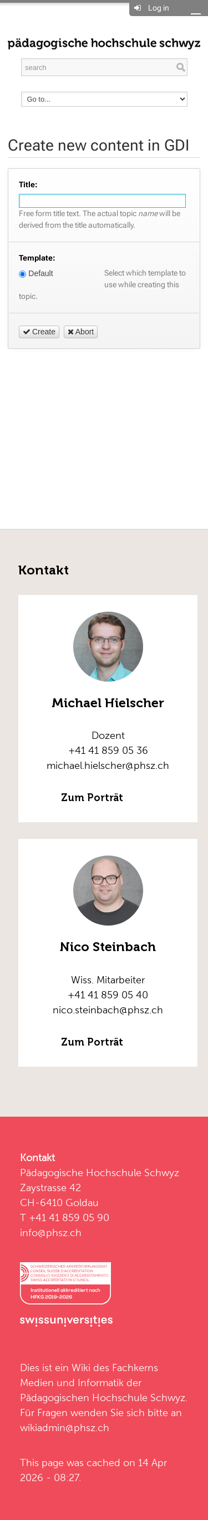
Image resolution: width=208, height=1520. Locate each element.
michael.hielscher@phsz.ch (108, 765)
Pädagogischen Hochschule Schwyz (102, 1397)
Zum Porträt (92, 797)
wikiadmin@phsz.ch (64, 1427)
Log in (158, 7)
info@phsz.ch (51, 1232)
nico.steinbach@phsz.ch (108, 1010)
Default (36, 273)
